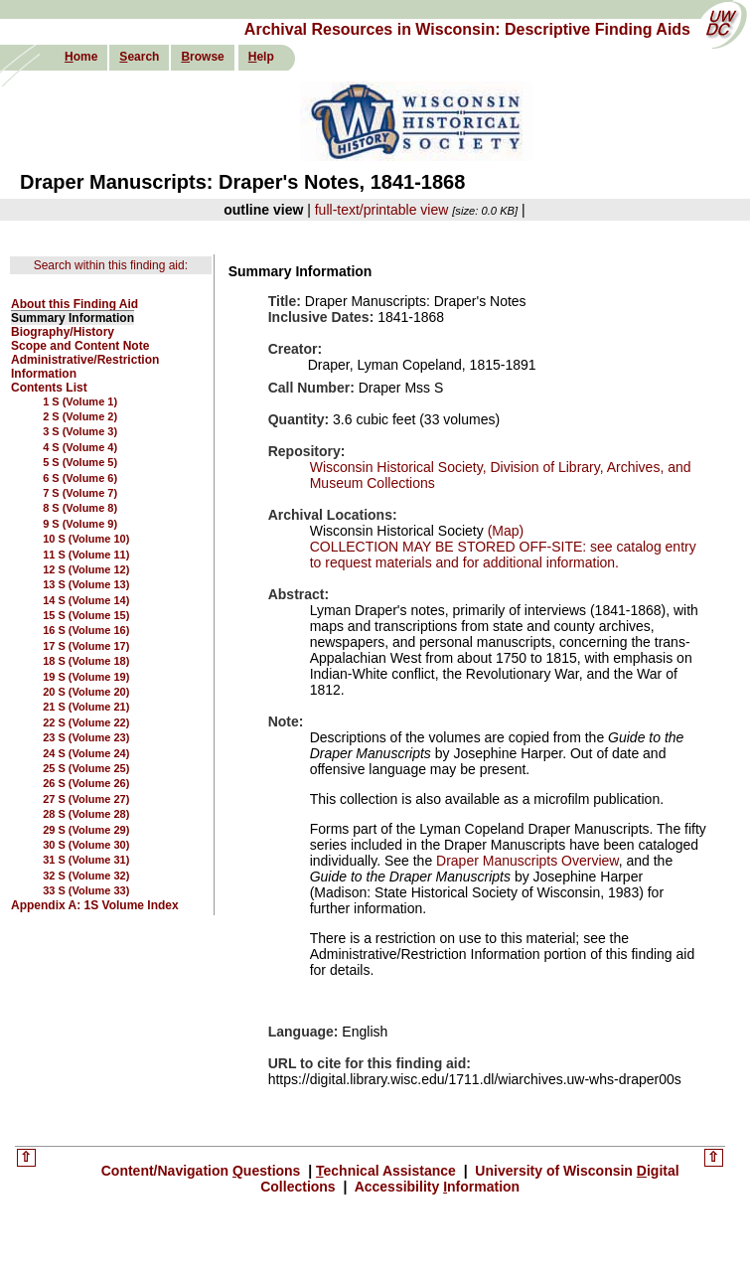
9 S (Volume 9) (80, 524)
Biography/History (62, 332)
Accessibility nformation (435, 1187)
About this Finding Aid (74, 304)
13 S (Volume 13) (86, 584)
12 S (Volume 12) (86, 569)
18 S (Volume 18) (86, 661)
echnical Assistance (388, 1171)
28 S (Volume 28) (86, 814)
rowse (202, 57)
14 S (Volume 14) (86, 600)
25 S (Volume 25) (86, 768)
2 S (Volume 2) (80, 416)
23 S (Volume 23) (86, 737)
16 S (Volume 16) (86, 630)
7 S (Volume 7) (80, 493)
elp (261, 57)
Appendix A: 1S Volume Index (95, 905)
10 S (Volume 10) (86, 539)
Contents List (49, 388)
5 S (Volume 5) (80, 462)
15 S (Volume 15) (86, 615)
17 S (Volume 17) (86, 646)
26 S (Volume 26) (86, 783)
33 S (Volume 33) (86, 890)
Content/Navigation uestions (203, 1171)
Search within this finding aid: (111, 265)
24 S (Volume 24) (86, 753)
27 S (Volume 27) (86, 799)
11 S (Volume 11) (86, 554)
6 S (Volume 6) (80, 478)
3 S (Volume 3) (80, 431)
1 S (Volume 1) (80, 401)
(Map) (504, 531)
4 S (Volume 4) (80, 447)
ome (81, 57)
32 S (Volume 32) (86, 875)
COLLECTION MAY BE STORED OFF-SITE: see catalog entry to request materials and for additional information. (503, 554)
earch (139, 57)
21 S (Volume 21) (86, 707)
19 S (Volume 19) (86, 677)
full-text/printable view (382, 210)
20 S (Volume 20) (86, 692)
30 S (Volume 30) (86, 845)
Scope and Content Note (80, 346)
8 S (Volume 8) (80, 508)
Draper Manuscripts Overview (527, 861)
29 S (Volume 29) (86, 830)
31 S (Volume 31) (86, 860)
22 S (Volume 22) (86, 722)
